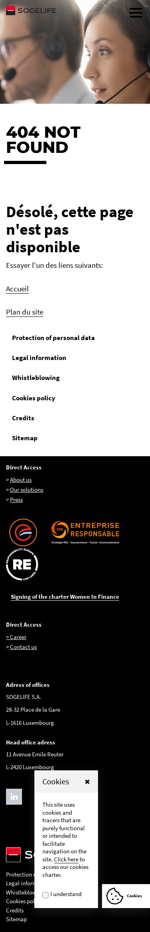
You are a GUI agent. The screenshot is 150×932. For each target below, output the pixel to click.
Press (16, 499)
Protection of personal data (53, 337)
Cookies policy (33, 398)
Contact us (23, 647)
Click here (66, 859)
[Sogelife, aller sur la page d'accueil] (75, 10)
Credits (23, 418)
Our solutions (26, 489)
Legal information (39, 357)
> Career (16, 637)
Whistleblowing (36, 377)
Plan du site (24, 312)
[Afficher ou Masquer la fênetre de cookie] (126, 896)
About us (21, 479)
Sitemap (25, 437)
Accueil (17, 288)
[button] (87, 781)
